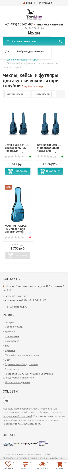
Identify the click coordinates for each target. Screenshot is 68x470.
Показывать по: (42, 94)
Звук (7, 345)
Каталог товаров (21, 41)
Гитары (9, 322)
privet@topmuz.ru (17, 306)
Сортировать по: (15, 94)
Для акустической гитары (22, 59)
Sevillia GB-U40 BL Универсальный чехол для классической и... (49, 149)
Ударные (10, 350)
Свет (8, 359)
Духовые (10, 331)
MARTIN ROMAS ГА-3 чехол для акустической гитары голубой (16, 230)
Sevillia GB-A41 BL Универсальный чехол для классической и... (17, 149)
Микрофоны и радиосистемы (22, 355)
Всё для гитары (14, 326)
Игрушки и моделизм (17, 382)
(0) (14, 156)
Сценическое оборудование (21, 364)
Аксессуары (12, 369)
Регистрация (44, 2)
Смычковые (12, 340)
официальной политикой (17, 416)
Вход (27, 2)
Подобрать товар (32, 86)
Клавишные (12, 336)
